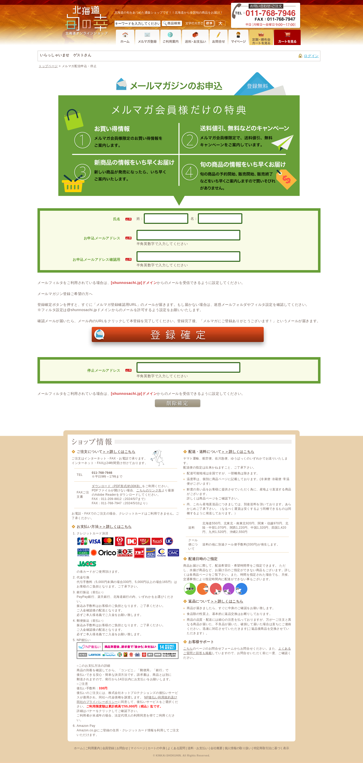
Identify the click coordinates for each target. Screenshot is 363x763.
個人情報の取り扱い (238, 748)
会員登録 (108, 748)
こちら (188, 648)
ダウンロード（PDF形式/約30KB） (117, 486)
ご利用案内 (92, 748)
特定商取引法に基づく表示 (271, 748)
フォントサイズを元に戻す (209, 23)
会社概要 (216, 748)
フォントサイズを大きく (220, 23)
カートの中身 (156, 748)
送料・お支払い (198, 748)
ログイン (311, 56)
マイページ (137, 748)
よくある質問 (176, 748)
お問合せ (122, 748)
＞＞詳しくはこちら (118, 452)
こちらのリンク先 (149, 490)
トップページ (48, 66)
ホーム (78, 748)
